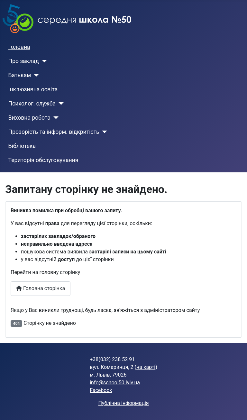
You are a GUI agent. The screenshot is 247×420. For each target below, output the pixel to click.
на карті (145, 367)
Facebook (101, 390)
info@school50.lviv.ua (115, 382)
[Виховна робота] (54, 117)
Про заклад (23, 61)
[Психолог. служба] (60, 103)
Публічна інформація (123, 403)
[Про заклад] (43, 61)
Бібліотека (22, 146)
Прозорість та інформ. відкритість (53, 132)
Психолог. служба (32, 103)
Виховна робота (29, 117)
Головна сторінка (40, 288)
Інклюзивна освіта (33, 89)
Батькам (19, 75)
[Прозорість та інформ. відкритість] (103, 132)
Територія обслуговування (43, 160)
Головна (19, 47)
